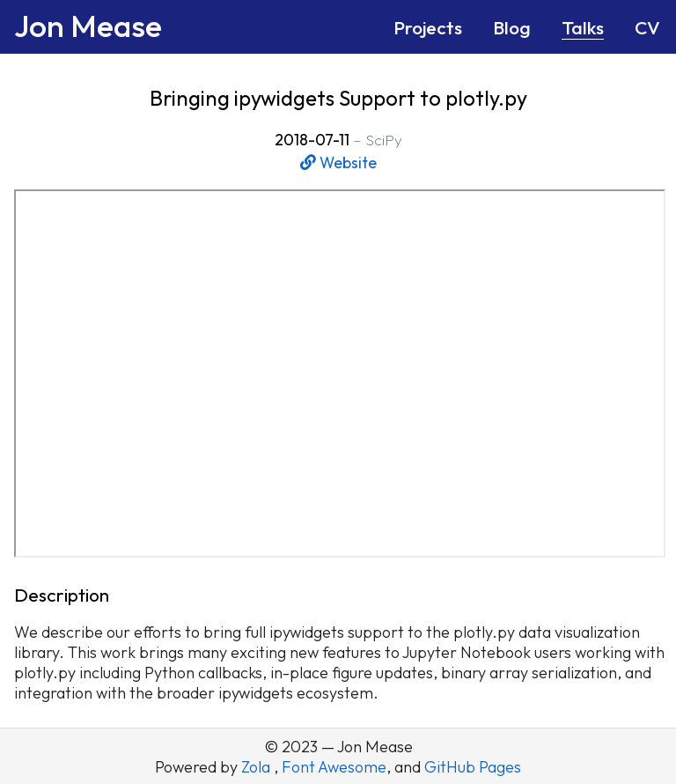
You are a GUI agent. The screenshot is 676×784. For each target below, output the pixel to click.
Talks (583, 27)
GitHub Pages (472, 767)
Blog (512, 27)
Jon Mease (88, 25)
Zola (257, 767)
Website (338, 162)
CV (647, 27)
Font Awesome (334, 767)
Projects (427, 27)
